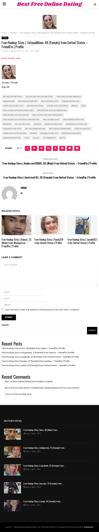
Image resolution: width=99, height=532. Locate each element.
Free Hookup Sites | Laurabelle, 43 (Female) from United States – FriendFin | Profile (40, 357)
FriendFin (7, 124)
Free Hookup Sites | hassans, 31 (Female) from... (43, 483)
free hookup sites (51, 119)
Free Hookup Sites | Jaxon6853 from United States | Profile (82, 241)
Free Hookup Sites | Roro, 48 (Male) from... (40, 430)
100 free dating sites (12, 96)
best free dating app (27, 101)
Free (83, 106)
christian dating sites (13, 106)
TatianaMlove (49, 138)
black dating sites (49, 101)
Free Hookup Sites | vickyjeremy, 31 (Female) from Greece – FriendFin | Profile (38, 353)
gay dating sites (22, 124)
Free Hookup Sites (23, 394)
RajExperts (88, 527)
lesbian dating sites (12, 129)
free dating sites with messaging (47, 115)
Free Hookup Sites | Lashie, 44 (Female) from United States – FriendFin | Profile (38, 365)
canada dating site (70, 101)
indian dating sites (53, 124)
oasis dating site (82, 129)
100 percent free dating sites (39, 96)
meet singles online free (60, 129)
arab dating (8, 101)
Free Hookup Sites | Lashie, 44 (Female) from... (42, 501)
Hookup (37, 124)
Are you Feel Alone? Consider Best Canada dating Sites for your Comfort (45, 388)
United (62, 138)
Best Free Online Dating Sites (49, 8)
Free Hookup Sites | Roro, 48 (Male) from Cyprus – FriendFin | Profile (33, 348)
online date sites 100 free (14, 133)
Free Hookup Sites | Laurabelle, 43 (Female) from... (44, 465)
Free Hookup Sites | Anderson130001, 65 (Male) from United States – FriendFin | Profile (49, 163)
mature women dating (35, 129)
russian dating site (49, 133)
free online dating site (73, 119)
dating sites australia (57, 106)
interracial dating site (76, 124)
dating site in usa (35, 106)
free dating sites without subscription (21, 119)
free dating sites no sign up (15, 115)
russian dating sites (71, 133)
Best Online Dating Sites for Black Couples (32, 381)
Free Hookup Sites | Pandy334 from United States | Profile (49, 241)
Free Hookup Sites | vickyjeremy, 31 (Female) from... (44, 447)
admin (7, 51)
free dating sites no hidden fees (52, 110)
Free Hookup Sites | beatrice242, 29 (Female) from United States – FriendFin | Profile (49, 177)
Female (74, 106)
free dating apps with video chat (18, 110)
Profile (33, 133)
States (36, 138)
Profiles (5, 38)
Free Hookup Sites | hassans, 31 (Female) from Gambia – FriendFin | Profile (36, 361)
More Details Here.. (12, 58)
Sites (27, 138)
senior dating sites (12, 138)
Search (5, 325)
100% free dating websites (68, 96)
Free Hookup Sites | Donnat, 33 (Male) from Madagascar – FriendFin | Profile (16, 243)
